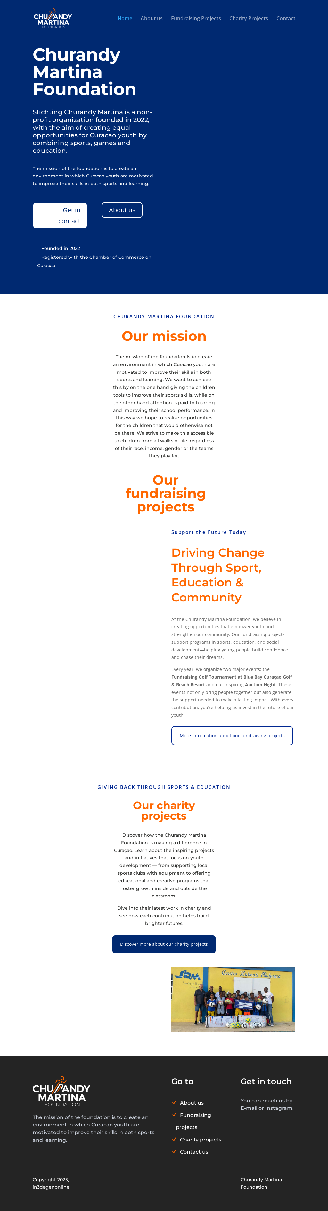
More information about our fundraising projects (232, 735)
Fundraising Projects (196, 19)
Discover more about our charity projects (164, 944)
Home (125, 19)
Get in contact (69, 215)
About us (152, 19)
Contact (285, 19)
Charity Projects (248, 19)
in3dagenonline (51, 1187)
